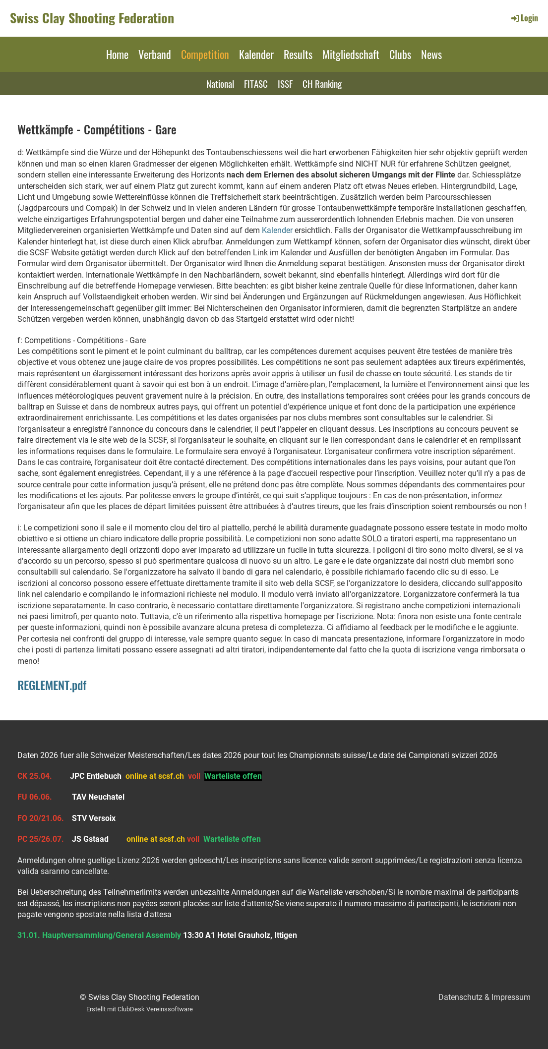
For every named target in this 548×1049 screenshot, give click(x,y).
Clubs (400, 54)
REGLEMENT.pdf (51, 685)
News (431, 54)
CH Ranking (322, 83)
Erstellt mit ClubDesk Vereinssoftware (139, 1009)
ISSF (285, 83)
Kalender (256, 54)
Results (298, 54)
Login (524, 18)
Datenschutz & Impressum (484, 997)
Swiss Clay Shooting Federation (92, 18)
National (220, 83)
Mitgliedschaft (350, 54)
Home (117, 54)
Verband (154, 54)
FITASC (256, 83)
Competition (205, 54)
